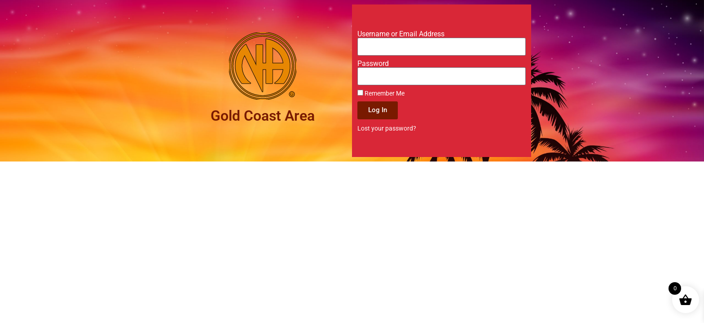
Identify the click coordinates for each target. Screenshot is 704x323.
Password (373, 63)
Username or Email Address (400, 34)
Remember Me (381, 93)
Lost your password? (386, 128)
